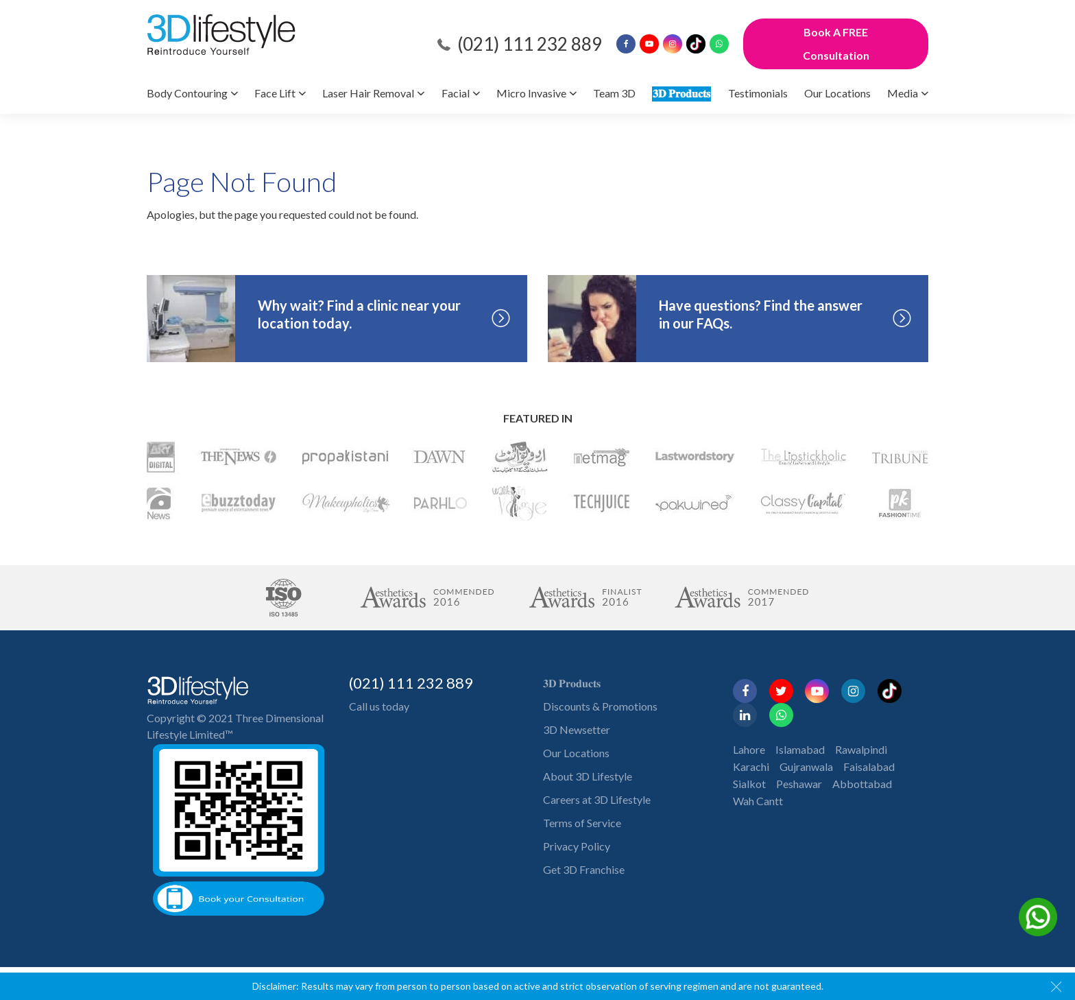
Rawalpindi (861, 749)
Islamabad (800, 749)
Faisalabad (869, 766)
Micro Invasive (531, 92)
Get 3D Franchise (584, 869)
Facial (456, 92)
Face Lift (274, 92)
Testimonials (758, 92)
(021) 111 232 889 (529, 44)
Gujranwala (806, 766)
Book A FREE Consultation (836, 43)
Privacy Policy (576, 846)
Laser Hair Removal (368, 92)
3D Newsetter (576, 729)
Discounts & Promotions (600, 706)
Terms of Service (582, 822)
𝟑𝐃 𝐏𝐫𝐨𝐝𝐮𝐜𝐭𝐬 (681, 92)
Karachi (751, 766)
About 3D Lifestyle (587, 776)
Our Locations (837, 92)
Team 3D (614, 92)
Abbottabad (862, 783)
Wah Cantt (758, 800)
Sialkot (749, 783)
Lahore (749, 749)
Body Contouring (187, 92)
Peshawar (799, 783)
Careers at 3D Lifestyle (597, 799)
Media (902, 92)
